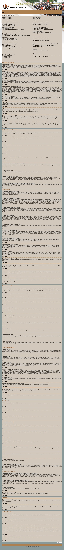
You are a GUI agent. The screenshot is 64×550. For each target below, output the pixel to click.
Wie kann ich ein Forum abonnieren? (38, 46)
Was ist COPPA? (4, 19)
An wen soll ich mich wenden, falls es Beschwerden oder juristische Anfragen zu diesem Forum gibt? (47, 55)
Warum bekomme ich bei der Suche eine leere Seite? (40, 38)
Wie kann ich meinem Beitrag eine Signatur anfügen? (9, 40)
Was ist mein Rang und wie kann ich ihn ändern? (9, 34)
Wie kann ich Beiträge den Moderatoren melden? (9, 46)
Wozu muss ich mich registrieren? (7, 18)
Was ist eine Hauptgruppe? (36, 23)
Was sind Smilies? (4, 53)
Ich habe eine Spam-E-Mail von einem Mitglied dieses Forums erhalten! (43, 29)
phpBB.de (56, 515)
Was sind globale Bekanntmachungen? (7, 55)
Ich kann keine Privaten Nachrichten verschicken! (39, 27)
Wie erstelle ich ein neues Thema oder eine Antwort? (9, 38)
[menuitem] (8, 11)
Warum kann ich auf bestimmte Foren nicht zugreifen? (9, 43)
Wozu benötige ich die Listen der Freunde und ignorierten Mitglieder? (42, 32)
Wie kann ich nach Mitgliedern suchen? (38, 39)
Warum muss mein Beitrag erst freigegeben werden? (9, 48)
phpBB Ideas (46, 520)
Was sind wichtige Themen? (6, 57)
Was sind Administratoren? (36, 18)
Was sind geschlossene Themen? (7, 58)
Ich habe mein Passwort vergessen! (7, 23)
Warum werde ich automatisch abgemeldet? (8, 24)
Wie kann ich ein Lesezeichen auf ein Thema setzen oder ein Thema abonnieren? (44, 45)
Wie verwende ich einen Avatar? (6, 33)
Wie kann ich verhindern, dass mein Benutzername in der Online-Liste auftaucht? (13, 29)
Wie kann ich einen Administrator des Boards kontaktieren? (41, 56)
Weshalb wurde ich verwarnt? (6, 45)
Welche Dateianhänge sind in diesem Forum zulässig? (40, 50)
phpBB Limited (23, 514)
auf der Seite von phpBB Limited (36, 515)
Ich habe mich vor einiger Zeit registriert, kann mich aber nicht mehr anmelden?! (13, 22)
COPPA (53, 87)
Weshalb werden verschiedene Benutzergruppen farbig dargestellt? (42, 22)
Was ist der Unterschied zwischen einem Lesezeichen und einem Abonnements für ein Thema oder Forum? (46, 44)
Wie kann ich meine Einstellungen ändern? (8, 28)
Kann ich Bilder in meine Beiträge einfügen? (8, 54)
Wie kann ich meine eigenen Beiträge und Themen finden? (41, 40)
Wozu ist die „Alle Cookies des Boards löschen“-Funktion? (10, 25)
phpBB (29, 546)
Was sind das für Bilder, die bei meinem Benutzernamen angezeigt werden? (13, 32)
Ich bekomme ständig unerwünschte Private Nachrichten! (41, 28)
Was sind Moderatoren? (36, 19)
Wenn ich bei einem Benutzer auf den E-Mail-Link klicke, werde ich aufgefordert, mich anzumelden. (16, 35)
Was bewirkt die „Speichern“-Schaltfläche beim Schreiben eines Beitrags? (12, 47)
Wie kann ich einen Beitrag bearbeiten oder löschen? (9, 39)
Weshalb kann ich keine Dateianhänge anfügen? (9, 44)
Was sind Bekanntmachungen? (6, 56)
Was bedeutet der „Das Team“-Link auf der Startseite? (40, 24)
